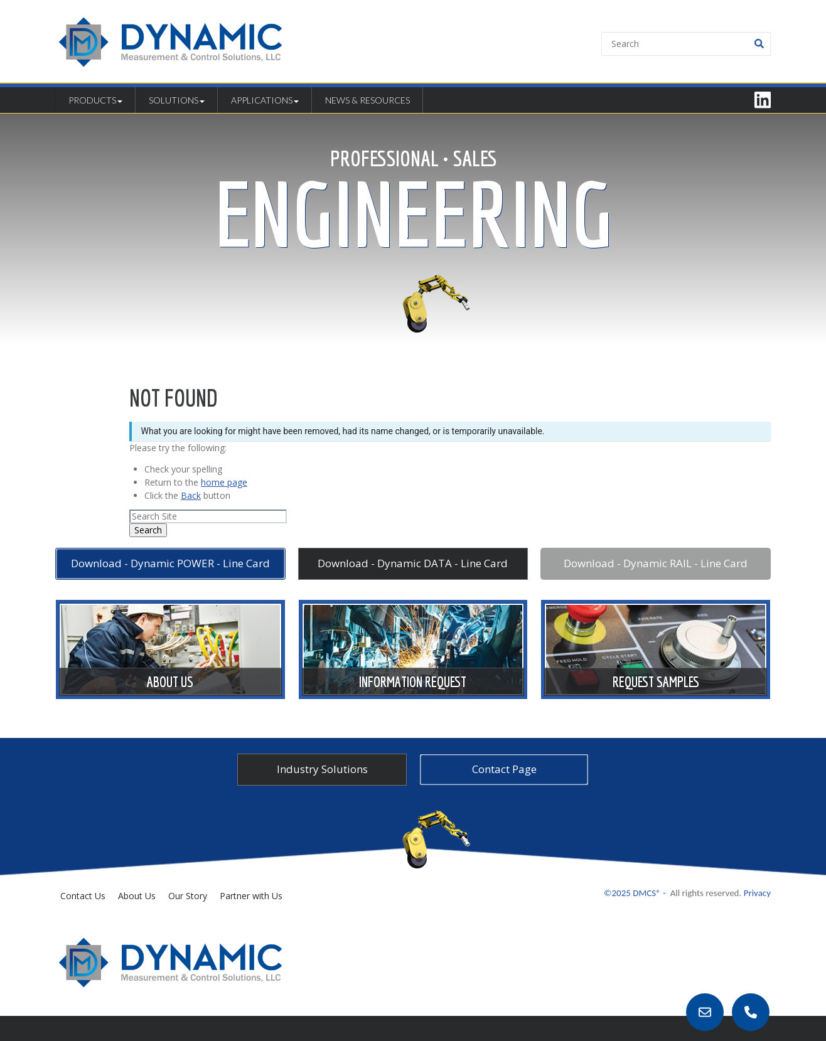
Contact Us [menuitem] (82, 896)
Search (148, 530)
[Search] (686, 44)
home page (224, 482)
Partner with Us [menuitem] (251, 896)
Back (191, 495)
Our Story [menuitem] (187, 896)
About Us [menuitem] (137, 896)
